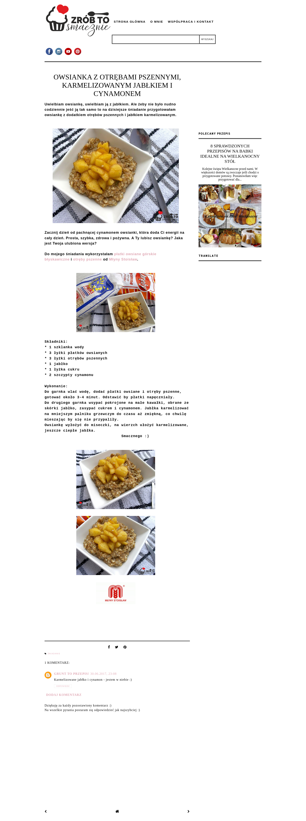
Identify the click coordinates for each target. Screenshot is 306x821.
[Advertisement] (230, 98)
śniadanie (54, 654)
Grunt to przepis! (71, 673)
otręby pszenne (87, 259)
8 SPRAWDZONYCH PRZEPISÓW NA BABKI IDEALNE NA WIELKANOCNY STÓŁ (230, 153)
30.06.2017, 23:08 (103, 673)
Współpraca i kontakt (191, 21)
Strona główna (130, 21)
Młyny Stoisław (123, 259)
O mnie (156, 21)
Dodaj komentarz (64, 694)
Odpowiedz (63, 686)
